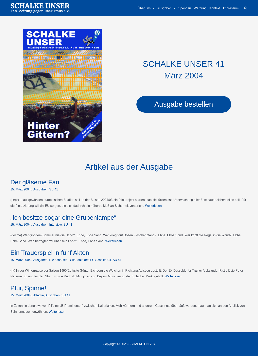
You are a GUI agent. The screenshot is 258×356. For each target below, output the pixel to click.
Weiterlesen (153, 205)
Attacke (38, 295)
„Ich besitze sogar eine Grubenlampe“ (63, 217)
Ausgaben (166, 8)
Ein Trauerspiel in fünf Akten (49, 252)
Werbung (200, 8)
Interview (55, 224)
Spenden (184, 8)
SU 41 (53, 189)
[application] (153, 8)
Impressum (231, 8)
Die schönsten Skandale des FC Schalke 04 (80, 260)
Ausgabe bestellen (183, 104)
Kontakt (214, 8)
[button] (246, 8)
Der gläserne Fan (34, 182)
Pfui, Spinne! (28, 288)
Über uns (146, 8)
